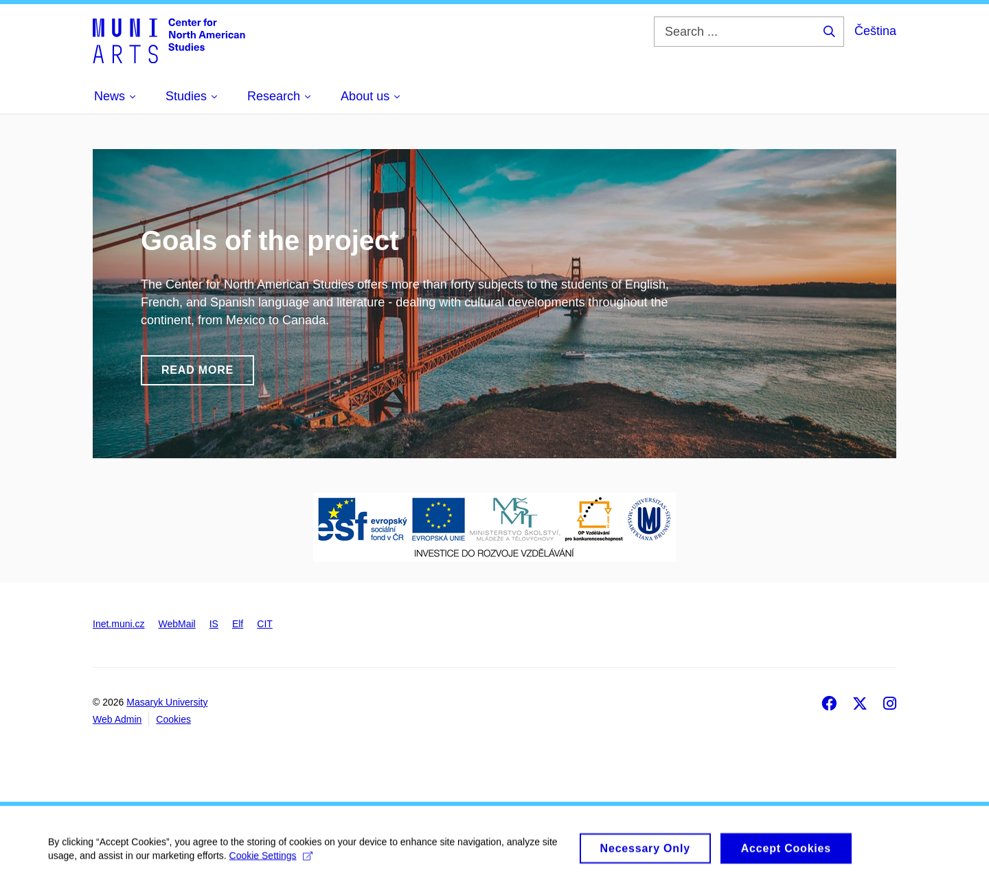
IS (213, 623)
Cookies (173, 719)
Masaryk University (166, 702)
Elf (237, 623)
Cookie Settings (270, 861)
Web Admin (117, 719)
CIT (265, 623)
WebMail (176, 623)
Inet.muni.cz (118, 623)
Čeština (875, 31)
